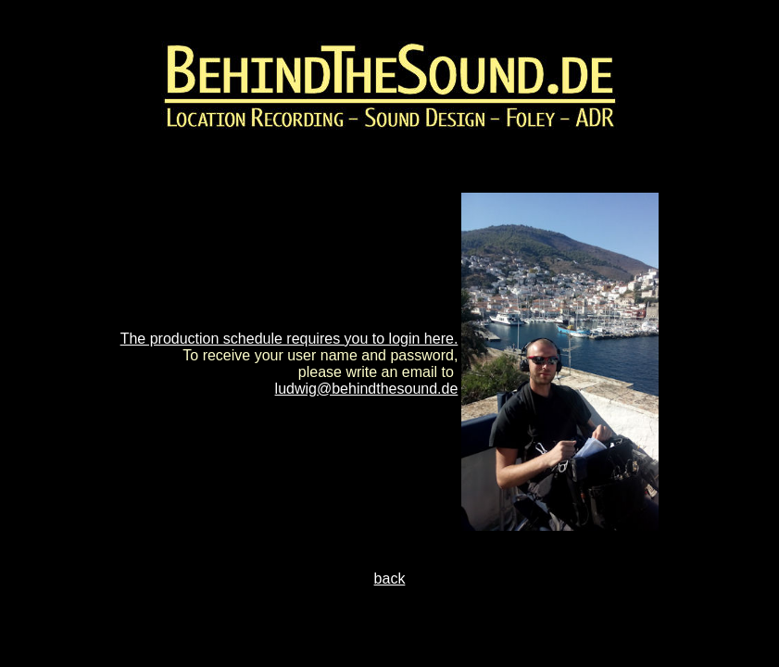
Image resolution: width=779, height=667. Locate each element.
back (390, 578)
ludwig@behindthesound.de (367, 388)
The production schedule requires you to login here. (289, 338)
